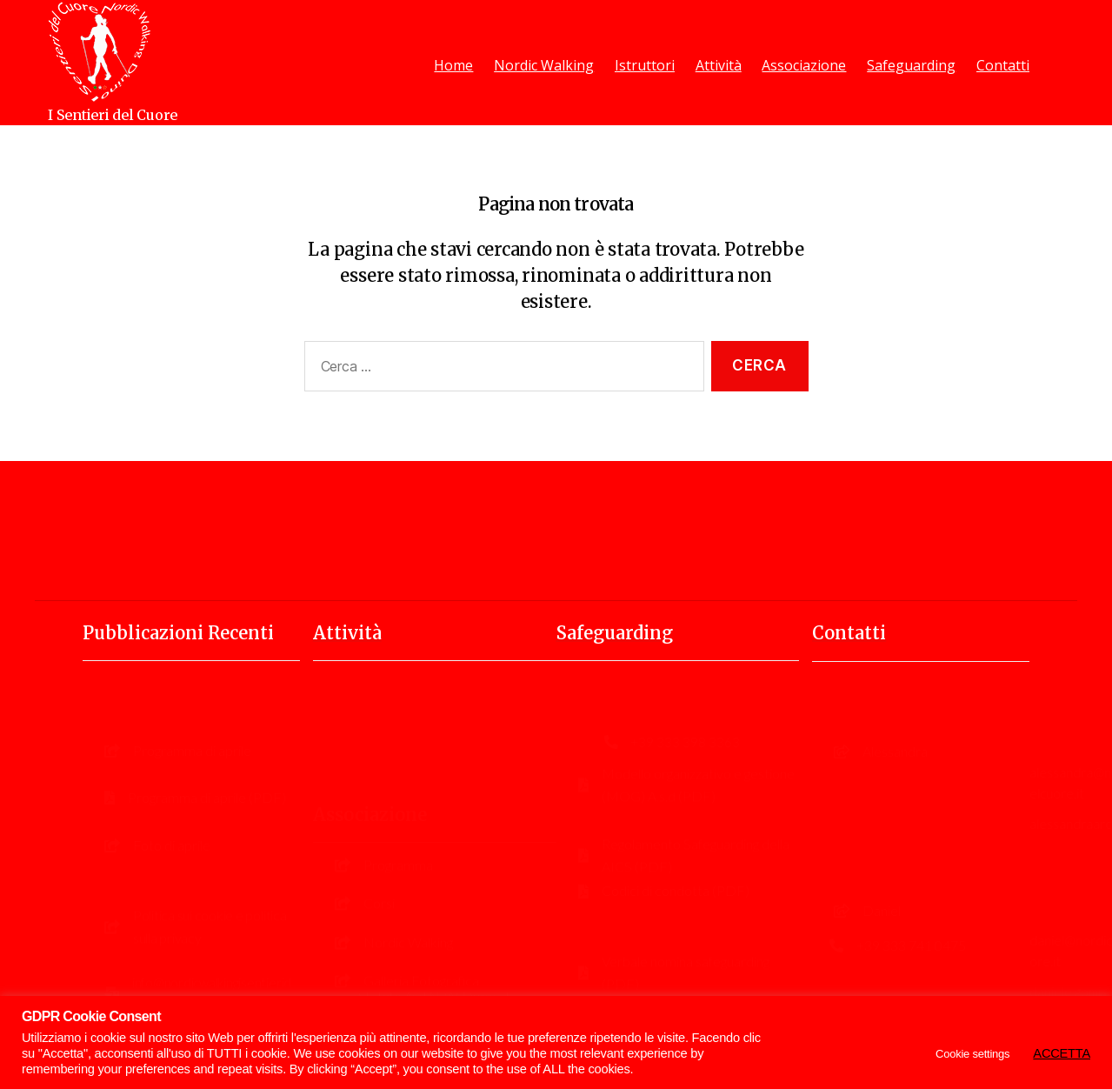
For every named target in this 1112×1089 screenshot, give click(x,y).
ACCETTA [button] (1061, 1053)
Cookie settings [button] (972, 1053)
